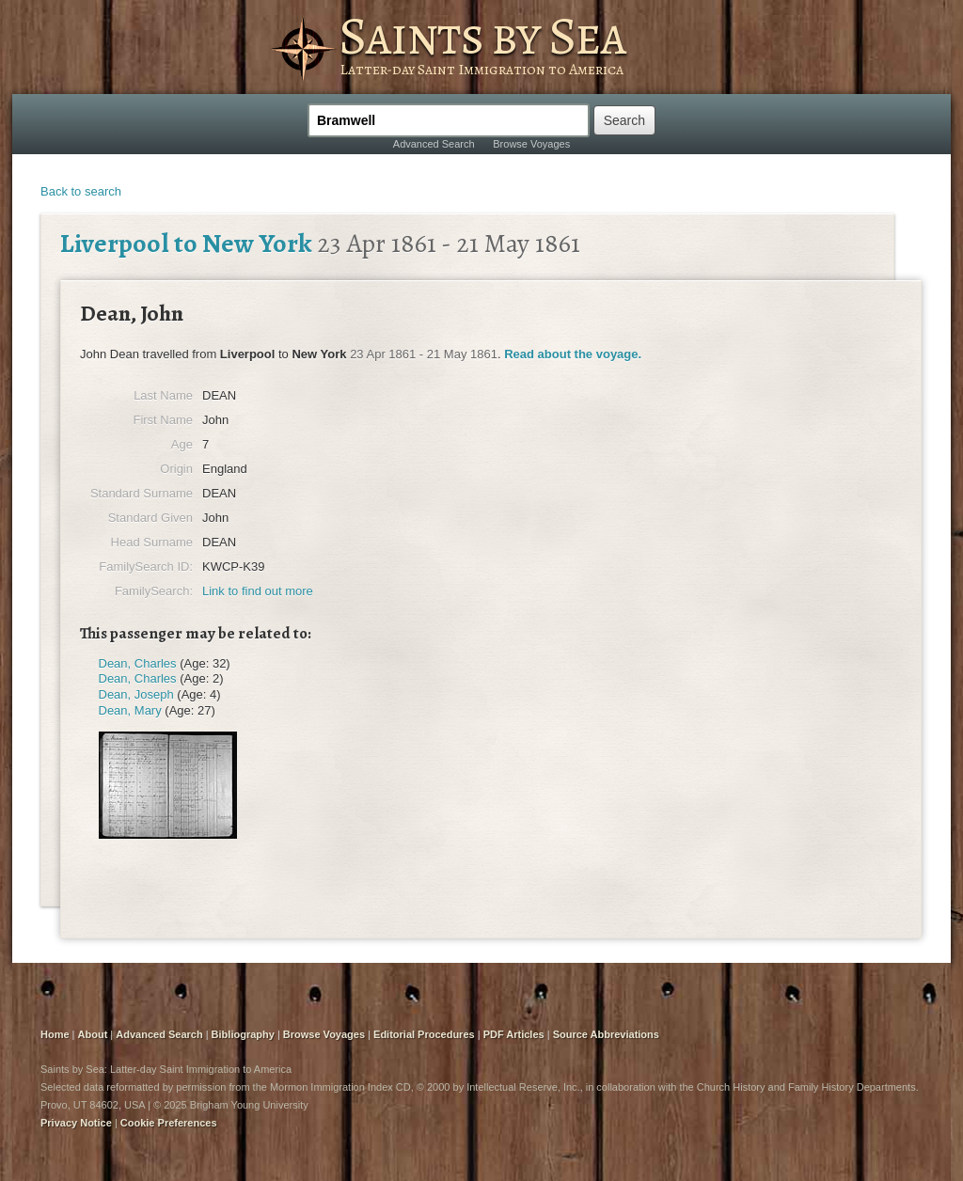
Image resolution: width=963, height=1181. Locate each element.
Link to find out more (257, 591)
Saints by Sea (482, 35)
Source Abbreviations (606, 1034)
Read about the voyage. (572, 354)
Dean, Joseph (136, 694)
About (93, 1034)
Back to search (80, 191)
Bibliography (243, 1034)
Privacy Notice (76, 1122)
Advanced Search (434, 144)
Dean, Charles (138, 663)
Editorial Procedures (424, 1034)
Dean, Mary (130, 710)
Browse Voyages (531, 144)
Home (55, 1034)
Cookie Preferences (168, 1122)
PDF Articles (514, 1034)
